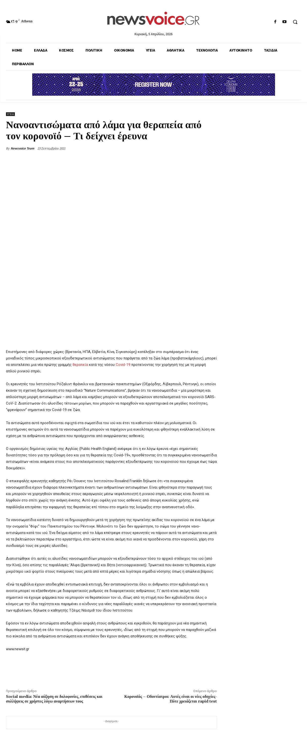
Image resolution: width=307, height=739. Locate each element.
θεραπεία (80, 364)
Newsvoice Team (22, 148)
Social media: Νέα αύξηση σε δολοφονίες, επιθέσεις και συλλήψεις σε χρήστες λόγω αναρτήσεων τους (54, 699)
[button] (295, 22)
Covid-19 (123, 364)
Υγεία (10, 114)
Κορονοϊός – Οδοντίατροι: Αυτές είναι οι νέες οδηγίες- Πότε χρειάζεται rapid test (170, 699)
